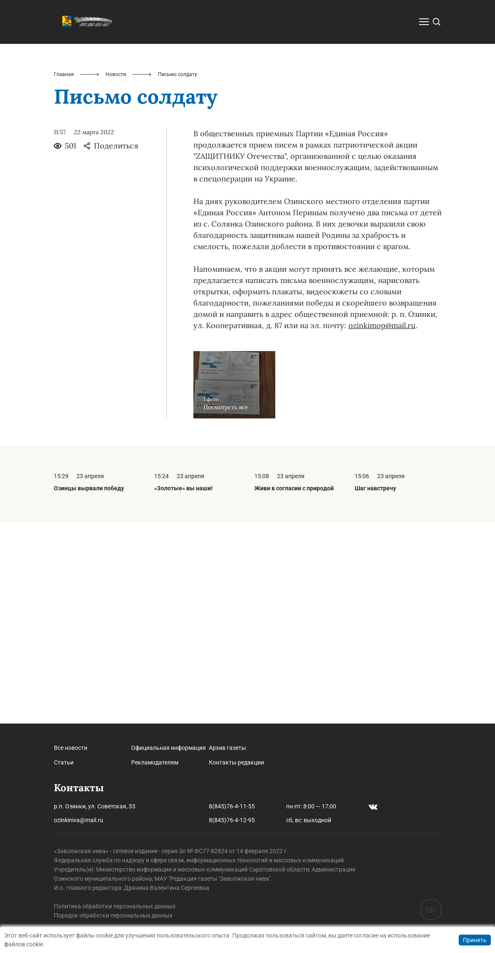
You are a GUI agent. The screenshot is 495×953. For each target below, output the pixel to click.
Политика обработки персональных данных (114, 906)
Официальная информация (168, 747)
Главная (64, 275)
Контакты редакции (236, 762)
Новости (116, 275)
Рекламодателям (154, 762)
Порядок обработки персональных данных (113, 915)
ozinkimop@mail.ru (382, 526)
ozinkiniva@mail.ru (78, 820)
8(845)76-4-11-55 (232, 806)
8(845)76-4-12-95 (232, 820)
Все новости (70, 747)
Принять (475, 940)
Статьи (64, 762)
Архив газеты (227, 747)
